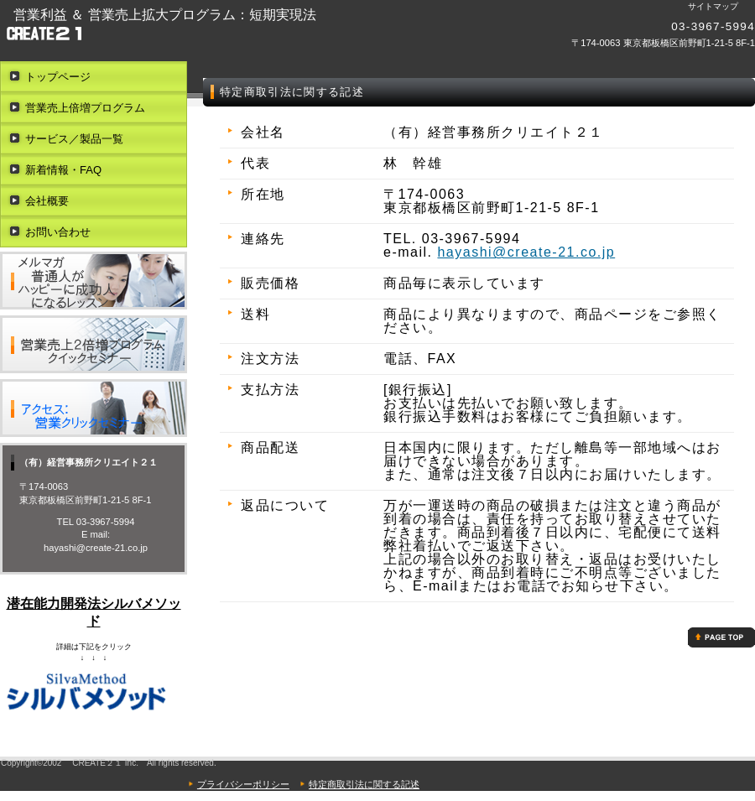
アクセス (93, 408)
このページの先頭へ (721, 637)
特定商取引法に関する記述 (364, 784)
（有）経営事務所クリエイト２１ (251, 33)
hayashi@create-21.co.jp (526, 252)
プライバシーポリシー (243, 784)
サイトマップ (713, 6)
